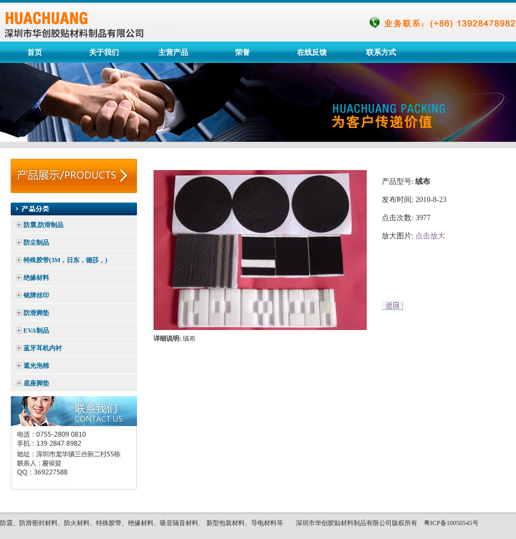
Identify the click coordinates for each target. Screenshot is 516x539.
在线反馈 (312, 52)
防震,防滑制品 (43, 225)
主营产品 (173, 52)
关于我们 (104, 52)
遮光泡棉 (36, 365)
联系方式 (381, 52)
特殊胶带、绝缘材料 (125, 523)
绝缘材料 (36, 277)
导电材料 (264, 523)
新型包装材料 (225, 523)
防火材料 (77, 523)
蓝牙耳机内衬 (42, 348)
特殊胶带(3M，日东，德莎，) (65, 260)
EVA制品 (36, 330)
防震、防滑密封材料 (29, 523)
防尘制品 (36, 242)
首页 (34, 52)
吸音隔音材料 (179, 523)
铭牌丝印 (36, 295)
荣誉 (242, 52)
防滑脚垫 (36, 313)
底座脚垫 (36, 383)
